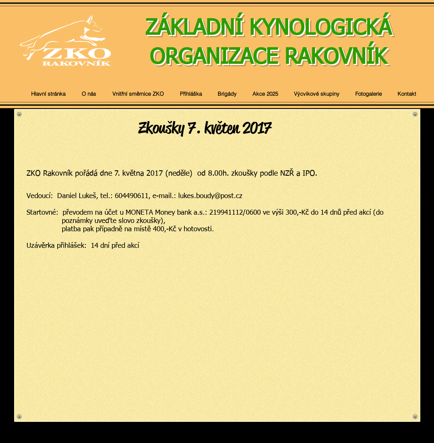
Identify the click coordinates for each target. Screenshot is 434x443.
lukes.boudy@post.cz (210, 196)
